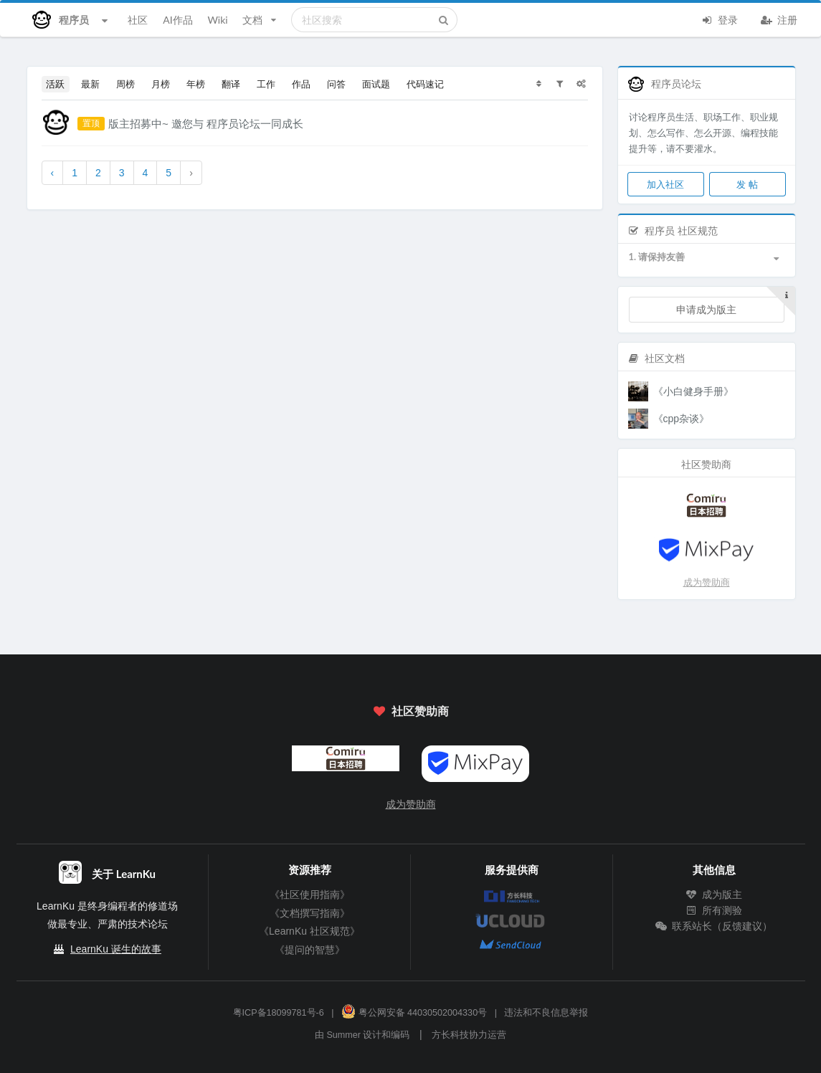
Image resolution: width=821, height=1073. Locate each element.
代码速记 (425, 84)
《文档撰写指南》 (310, 913)
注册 (779, 18)
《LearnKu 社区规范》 (309, 931)
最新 (90, 84)
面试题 (376, 84)
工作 (266, 84)
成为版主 (714, 894)
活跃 (55, 84)
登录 (720, 18)
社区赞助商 (410, 710)
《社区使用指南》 (310, 894)
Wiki (217, 20)
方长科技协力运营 (469, 1035)
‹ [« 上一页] (52, 172)
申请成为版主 (706, 309)
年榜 (195, 84)
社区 (138, 20)
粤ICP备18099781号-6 (278, 1013)
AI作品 (177, 20)
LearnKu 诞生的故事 (115, 949)
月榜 (160, 84)
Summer (343, 1035)
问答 (336, 84)
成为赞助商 (706, 582)
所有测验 (714, 910)
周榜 (125, 84)
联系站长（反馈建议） (714, 926)
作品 (301, 84)
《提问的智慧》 (310, 949)
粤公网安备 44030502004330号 (414, 1013)
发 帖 (746, 184)
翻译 (231, 84)
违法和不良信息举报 (546, 1013)
